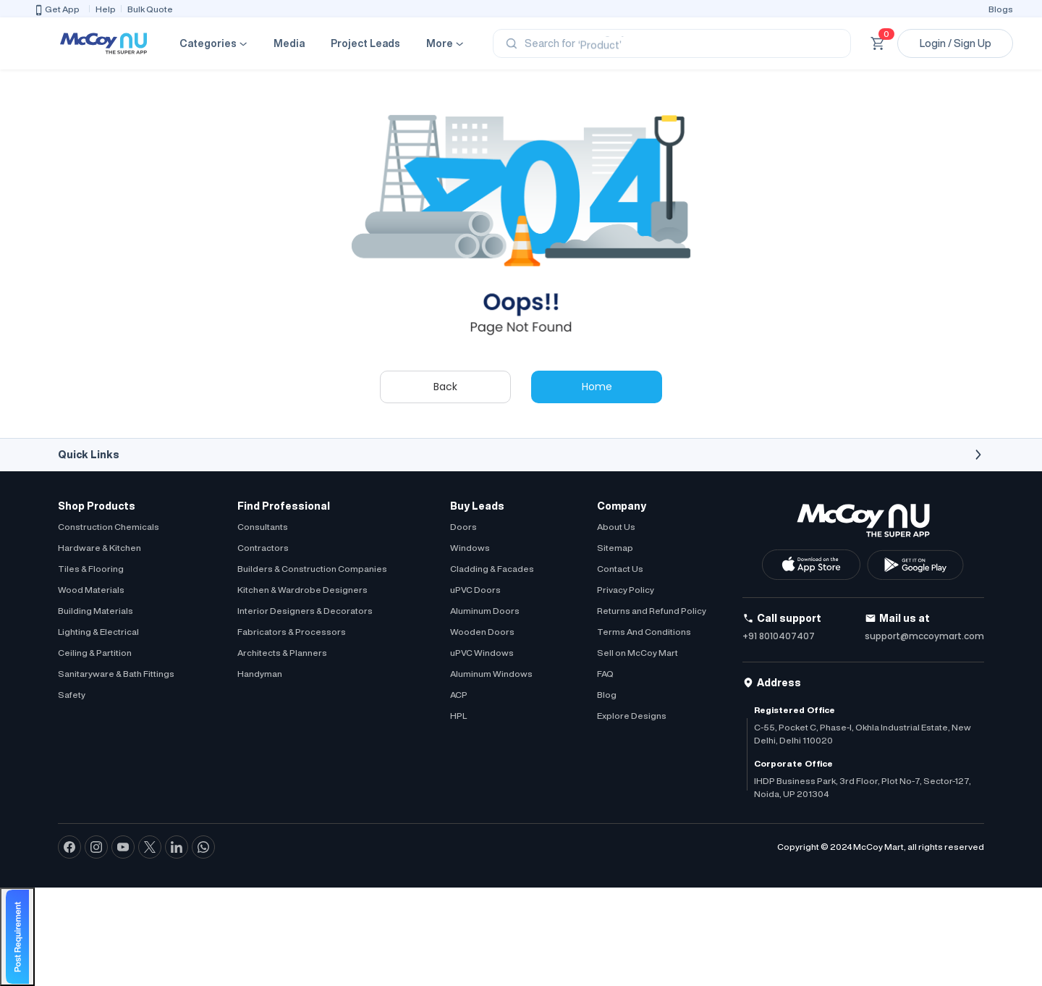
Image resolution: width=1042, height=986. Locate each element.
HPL (458, 715)
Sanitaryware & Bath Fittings (116, 673)
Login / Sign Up (955, 43)
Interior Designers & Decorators (305, 610)
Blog (607, 694)
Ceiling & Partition (95, 652)
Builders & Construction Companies (312, 568)
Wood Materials (91, 589)
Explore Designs (631, 715)
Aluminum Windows (491, 673)
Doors (463, 526)
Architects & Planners (282, 652)
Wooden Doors (482, 631)
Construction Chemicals (108, 526)
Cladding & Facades (492, 568)
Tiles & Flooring (91, 568)
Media (289, 43)
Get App (56, 10)
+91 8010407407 (778, 636)
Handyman (259, 673)
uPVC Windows (482, 652)
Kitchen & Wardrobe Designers (302, 589)
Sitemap (615, 547)
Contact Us (620, 568)
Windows (470, 547)
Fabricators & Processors (291, 631)
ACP (458, 694)
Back (445, 386)
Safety (71, 694)
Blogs (1000, 9)
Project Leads (365, 43)
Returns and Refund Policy (651, 610)
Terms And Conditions (644, 631)
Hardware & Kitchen (99, 547)
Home (597, 386)
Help (106, 9)
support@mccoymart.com (924, 636)
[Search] (672, 43)
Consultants (262, 526)
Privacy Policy (625, 589)
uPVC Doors (475, 589)
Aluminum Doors (485, 610)
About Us (616, 526)
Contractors (263, 547)
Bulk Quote (150, 9)
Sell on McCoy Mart (637, 652)
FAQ (605, 673)
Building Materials (95, 610)
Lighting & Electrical (98, 631)
